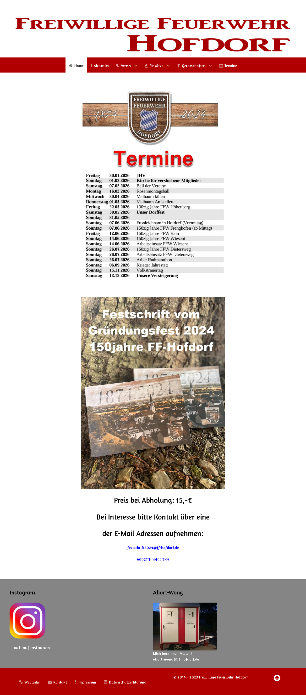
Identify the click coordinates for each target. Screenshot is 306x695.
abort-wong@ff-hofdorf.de (176, 659)
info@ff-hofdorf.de (153, 559)
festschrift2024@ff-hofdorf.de (153, 547)
